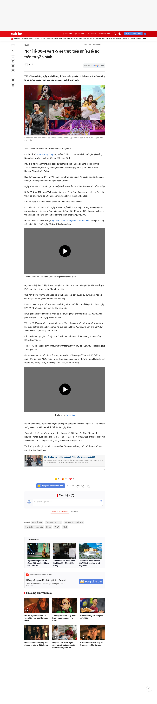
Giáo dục (112, 38)
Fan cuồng (70, 415)
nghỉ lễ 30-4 (37, 522)
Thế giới (42, 38)
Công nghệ (66, 38)
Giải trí (98, 38)
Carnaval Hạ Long (45, 154)
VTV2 (65, 527)
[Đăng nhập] (119, 33)
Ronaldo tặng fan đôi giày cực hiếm (91, 616)
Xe (72, 38)
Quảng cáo (104, 34)
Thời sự (36, 38)
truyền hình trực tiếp (34, 527)
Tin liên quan (33, 540)
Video (31, 38)
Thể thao (105, 38)
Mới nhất (17, 38)
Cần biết (91, 34)
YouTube (79, 34)
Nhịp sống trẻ (84, 38)
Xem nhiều (24, 38)
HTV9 (48, 527)
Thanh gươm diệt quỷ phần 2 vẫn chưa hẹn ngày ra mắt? (64, 618)
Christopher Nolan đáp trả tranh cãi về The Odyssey (91, 643)
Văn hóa (92, 38)
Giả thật (132, 38)
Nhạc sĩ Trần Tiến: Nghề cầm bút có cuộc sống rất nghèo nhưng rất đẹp (63, 645)
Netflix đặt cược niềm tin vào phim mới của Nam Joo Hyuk (36, 618)
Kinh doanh (58, 38)
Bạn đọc (139, 38)
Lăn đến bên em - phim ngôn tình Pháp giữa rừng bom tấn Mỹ (69, 457)
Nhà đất (119, 38)
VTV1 (56, 527)
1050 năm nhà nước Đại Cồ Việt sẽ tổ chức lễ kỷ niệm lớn (89, 563)
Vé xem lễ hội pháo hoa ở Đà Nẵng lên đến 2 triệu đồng (64, 563)
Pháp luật (49, 38)
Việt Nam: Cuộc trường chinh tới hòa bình (70, 220)
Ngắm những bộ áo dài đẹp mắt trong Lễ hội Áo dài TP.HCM (38, 563)
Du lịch (76, 38)
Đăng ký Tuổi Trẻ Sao (133, 34)
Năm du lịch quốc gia (74, 522)
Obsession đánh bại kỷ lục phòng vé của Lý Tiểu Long (36, 643)
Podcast (67, 34)
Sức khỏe (126, 38)
